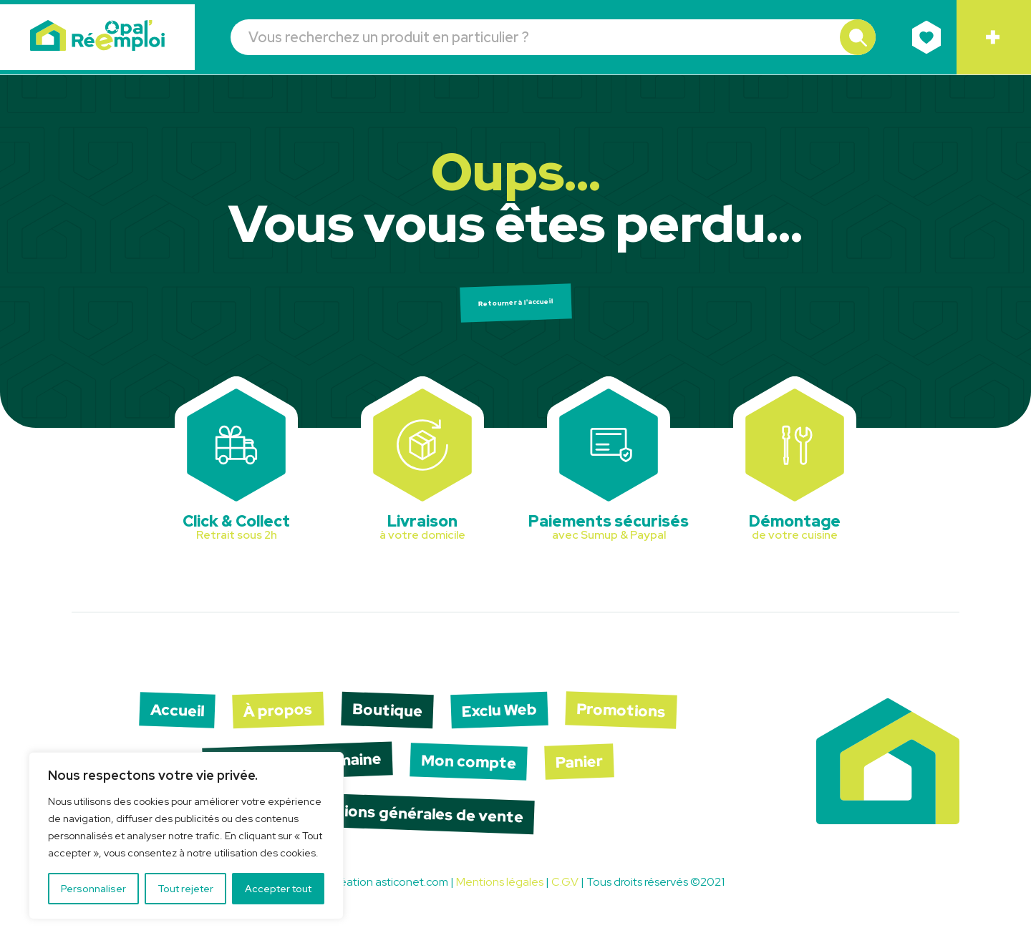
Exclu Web (515, 721)
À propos (269, 721)
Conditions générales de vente (415, 833)
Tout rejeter (185, 888)
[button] (853, 38)
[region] (186, 835)
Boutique (390, 721)
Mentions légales (499, 904)
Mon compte (485, 777)
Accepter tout (278, 888)
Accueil (158, 722)
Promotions (651, 722)
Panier (607, 778)
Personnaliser (93, 888)
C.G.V (565, 904)
